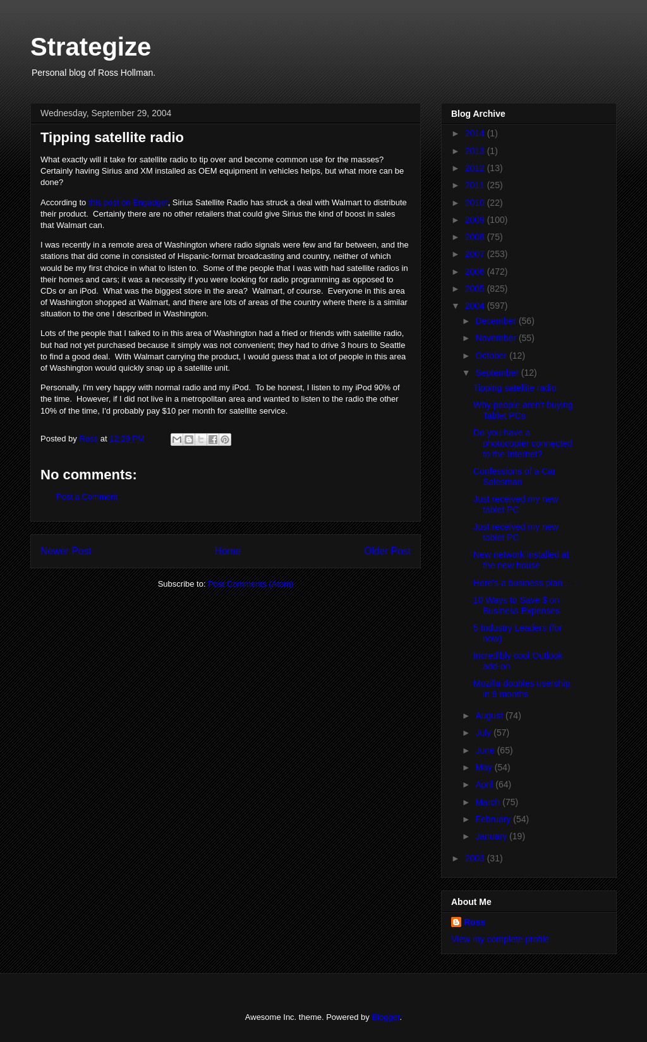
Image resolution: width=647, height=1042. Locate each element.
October (492, 355)
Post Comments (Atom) (250, 584)
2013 (476, 151)
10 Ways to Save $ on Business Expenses (516, 605)
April (485, 784)
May (484, 767)
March (488, 802)
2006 (476, 271)
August (490, 715)
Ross (474, 922)
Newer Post (66, 551)
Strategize (90, 47)
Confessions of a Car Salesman (514, 476)
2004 (476, 306)
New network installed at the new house (521, 559)
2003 (476, 858)
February (494, 819)
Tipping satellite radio (515, 388)
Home (228, 551)
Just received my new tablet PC (516, 504)
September (498, 373)
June (486, 750)
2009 (476, 220)
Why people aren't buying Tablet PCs (523, 410)
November (496, 338)
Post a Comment (87, 496)
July (484, 733)
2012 (476, 168)
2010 (476, 203)
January (492, 836)
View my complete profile (500, 939)
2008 (476, 237)
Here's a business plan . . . (525, 583)
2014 (476, 133)
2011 (476, 185)
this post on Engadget (128, 202)
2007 (476, 254)
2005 (476, 289)
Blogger (385, 1017)
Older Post (387, 551)
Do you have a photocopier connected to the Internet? (522, 443)
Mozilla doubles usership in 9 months (521, 688)
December (496, 321)
